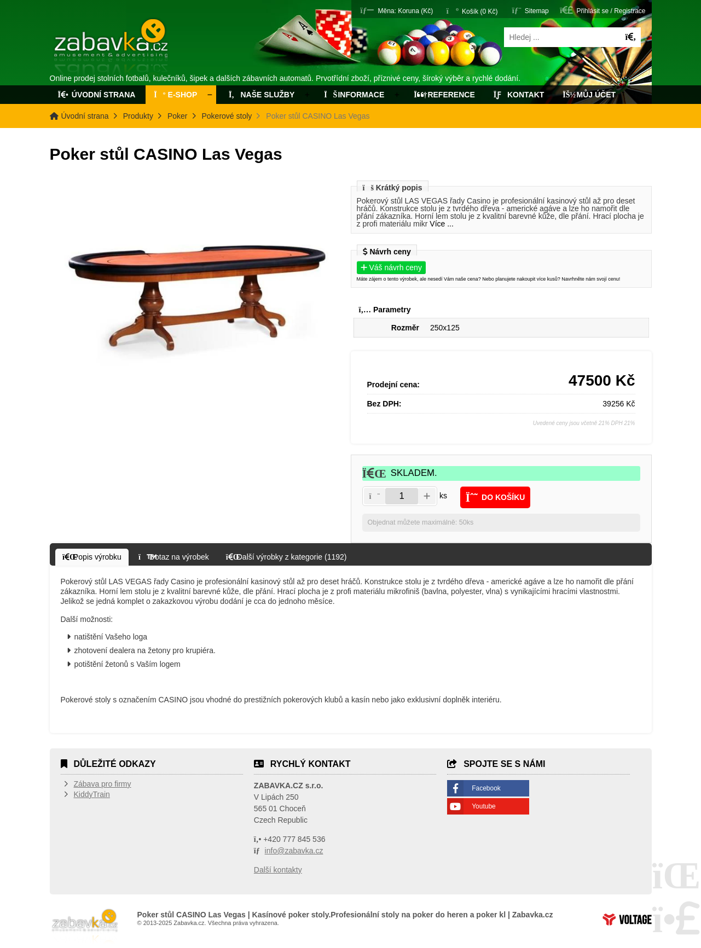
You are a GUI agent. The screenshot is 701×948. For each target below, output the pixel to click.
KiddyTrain (92, 794)
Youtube (484, 806)
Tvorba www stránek (627, 920)
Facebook (486, 788)
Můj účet (589, 94)
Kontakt (519, 94)
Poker (177, 116)
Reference (444, 94)
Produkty (138, 116)
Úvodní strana (112, 48)
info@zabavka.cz (294, 850)
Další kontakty (278, 869)
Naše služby (260, 94)
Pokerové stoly (227, 116)
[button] (396, 10)
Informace (354, 94)
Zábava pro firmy (102, 784)
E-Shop (175, 94)
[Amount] (401, 496)
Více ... (442, 223)
